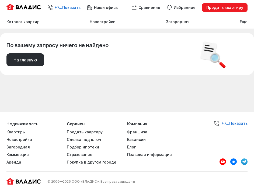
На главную (25, 60)
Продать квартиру (224, 7)
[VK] (233, 161)
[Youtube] (223, 161)
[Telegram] (244, 161)
